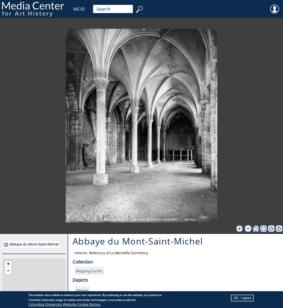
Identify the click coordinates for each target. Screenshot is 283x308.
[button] (8, 264)
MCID (79, 9)
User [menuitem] (275, 6)
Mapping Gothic (89, 271)
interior (82, 290)
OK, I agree (242, 298)
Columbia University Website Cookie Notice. (64, 304)
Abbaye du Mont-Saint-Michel (34, 244)
